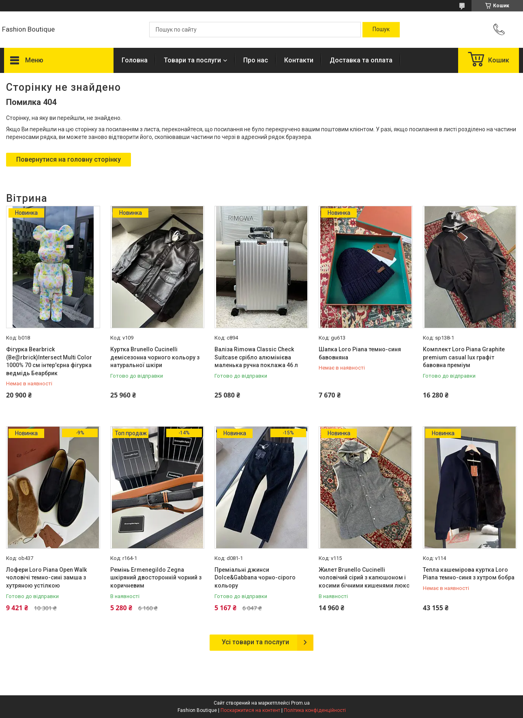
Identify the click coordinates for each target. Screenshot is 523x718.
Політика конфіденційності (315, 710)
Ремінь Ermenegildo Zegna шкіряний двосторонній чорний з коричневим (155, 577)
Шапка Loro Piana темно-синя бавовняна (360, 353)
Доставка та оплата (361, 60)
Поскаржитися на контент (250, 710)
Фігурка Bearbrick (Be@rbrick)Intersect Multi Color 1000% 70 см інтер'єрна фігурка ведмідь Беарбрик (49, 361)
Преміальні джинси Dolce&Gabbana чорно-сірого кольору (255, 577)
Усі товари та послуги (255, 642)
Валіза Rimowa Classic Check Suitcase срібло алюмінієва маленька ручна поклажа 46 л (256, 357)
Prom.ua (300, 703)
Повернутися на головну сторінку (68, 159)
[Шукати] (381, 29)
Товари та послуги (192, 60)
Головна (135, 60)
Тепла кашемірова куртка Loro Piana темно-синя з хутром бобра (468, 573)
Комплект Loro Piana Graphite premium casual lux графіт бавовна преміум (464, 357)
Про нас (255, 60)
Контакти (298, 60)
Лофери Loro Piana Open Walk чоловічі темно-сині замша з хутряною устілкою (46, 577)
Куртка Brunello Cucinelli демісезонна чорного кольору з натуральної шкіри (154, 357)
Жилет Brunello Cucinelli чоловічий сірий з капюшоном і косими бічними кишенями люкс (364, 577)
